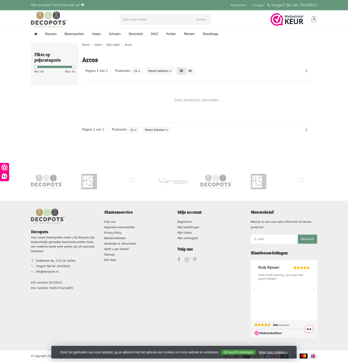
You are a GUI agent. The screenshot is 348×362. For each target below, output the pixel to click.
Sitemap (109, 254)
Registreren (239, 5)
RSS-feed (110, 260)
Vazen (96, 34)
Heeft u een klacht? (116, 249)
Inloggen (258, 5)
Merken (189, 34)
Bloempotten (74, 34)
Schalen (115, 34)
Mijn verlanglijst (187, 238)
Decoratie (136, 34)
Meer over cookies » (273, 352)
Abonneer (307, 239)
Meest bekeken (159, 71)
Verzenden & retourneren (120, 243)
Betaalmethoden (115, 238)
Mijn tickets (184, 232)
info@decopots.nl (47, 271)
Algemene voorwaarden (119, 227)
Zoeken (203, 19)
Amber (171, 34)
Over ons (110, 221)
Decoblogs (210, 34)
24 (137, 71)
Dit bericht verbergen (238, 352)
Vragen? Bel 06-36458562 (294, 5)
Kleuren (51, 34)
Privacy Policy (113, 232)
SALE (154, 34)
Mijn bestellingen (188, 227)
